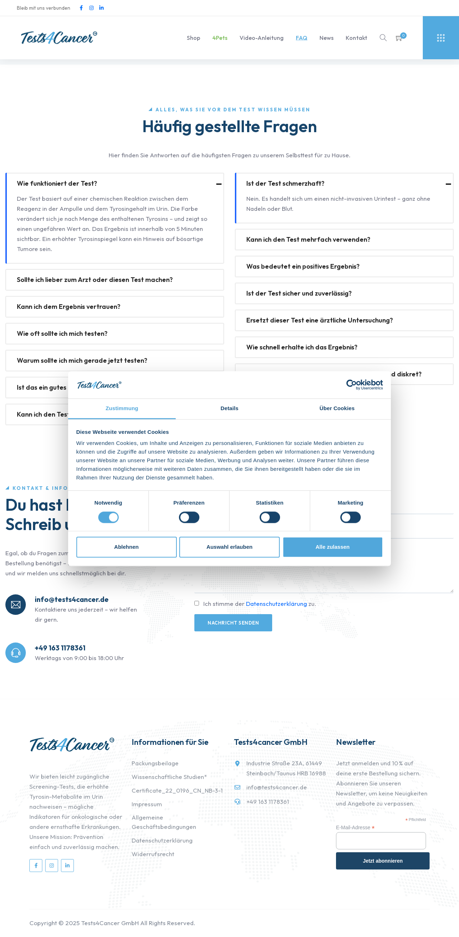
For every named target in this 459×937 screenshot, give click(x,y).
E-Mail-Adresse (355, 827)
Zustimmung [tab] (122, 408)
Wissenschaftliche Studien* (169, 776)
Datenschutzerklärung (276, 603)
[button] (399, 37)
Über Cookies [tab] (337, 408)
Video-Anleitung (262, 37)
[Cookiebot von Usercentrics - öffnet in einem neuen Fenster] (351, 384)
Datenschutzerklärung (162, 840)
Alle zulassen (333, 547)
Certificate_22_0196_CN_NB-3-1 (177, 790)
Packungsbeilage (155, 763)
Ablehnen (126, 547)
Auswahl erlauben (229, 547)
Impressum (147, 804)
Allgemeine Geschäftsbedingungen (164, 821)
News (326, 37)
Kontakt (356, 37)
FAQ (301, 37)
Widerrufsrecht (153, 854)
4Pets (219, 37)
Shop (193, 37)
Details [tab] (229, 408)
